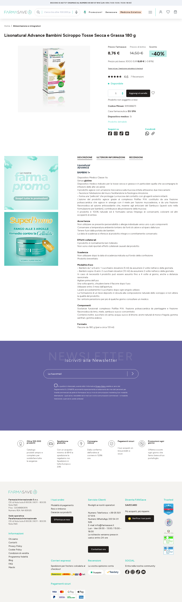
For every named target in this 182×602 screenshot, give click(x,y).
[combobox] (57, 12)
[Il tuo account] (160, 12)
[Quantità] (116, 93)
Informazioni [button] (16, 533)
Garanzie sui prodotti (61, 512)
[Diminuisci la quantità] (122, 94)
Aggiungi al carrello (138, 93)
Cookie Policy (15, 549)
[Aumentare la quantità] (122, 92)
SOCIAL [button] (130, 560)
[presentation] (82, 410)
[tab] (84, 158)
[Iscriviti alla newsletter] (132, 373)
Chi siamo (13, 539)
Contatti (13, 542)
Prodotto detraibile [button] (117, 121)
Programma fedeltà (18, 556)
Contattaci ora (98, 549)
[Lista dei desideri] (168, 12)
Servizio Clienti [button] (97, 499)
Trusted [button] (168, 499)
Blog (11, 560)
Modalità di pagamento (62, 505)
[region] (54, 79)
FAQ (11, 564)
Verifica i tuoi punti (141, 518)
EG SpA (132, 111)
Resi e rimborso (58, 509)
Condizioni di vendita (19, 553)
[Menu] (150, 12)
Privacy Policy (100, 386)
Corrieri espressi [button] (61, 560)
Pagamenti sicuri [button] (61, 583)
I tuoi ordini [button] (57, 499)
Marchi (12, 567)
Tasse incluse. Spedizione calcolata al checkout (125, 68)
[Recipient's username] (85, 373)
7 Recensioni (137, 76)
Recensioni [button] (94, 560)
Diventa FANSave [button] (135, 499)
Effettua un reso (62, 519)
